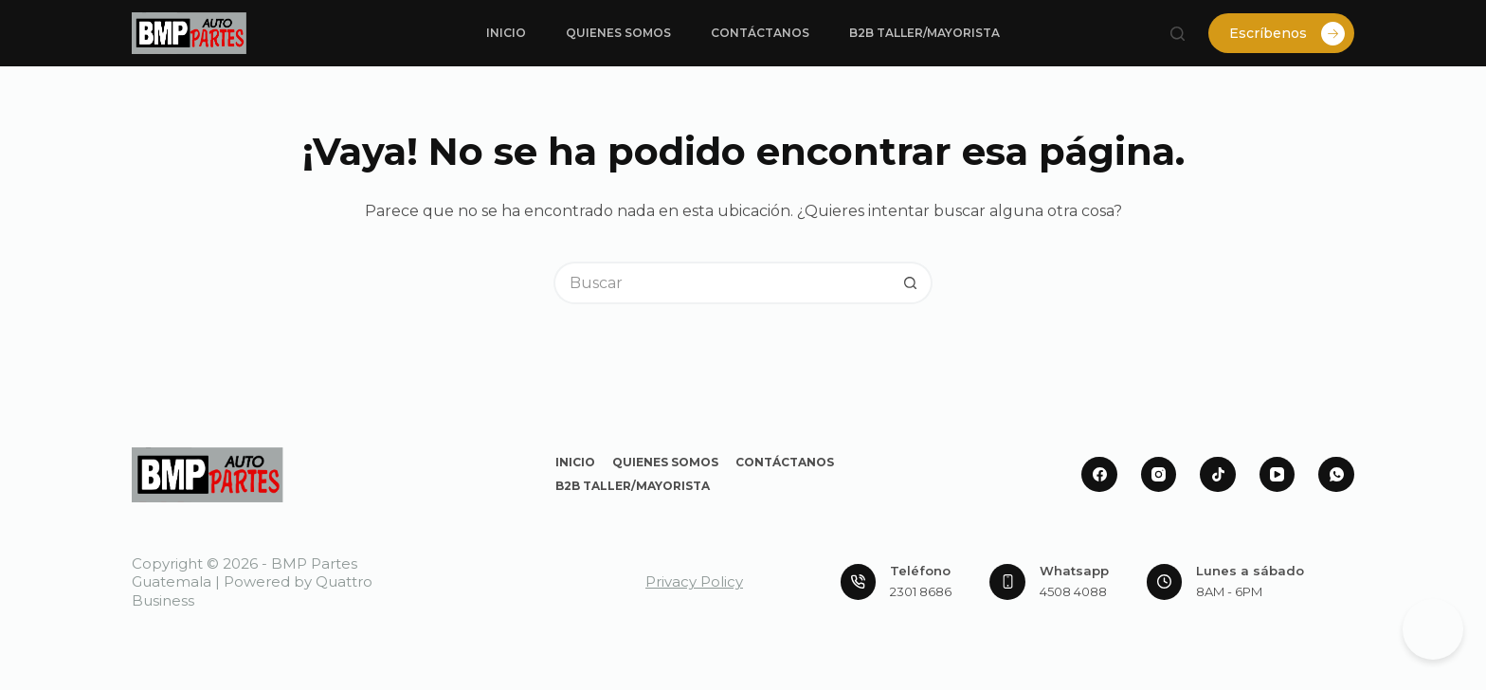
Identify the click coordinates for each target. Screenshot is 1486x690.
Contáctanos (760, 33)
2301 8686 (920, 591)
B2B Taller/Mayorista (924, 33)
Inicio (506, 33)
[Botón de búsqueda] (911, 283)
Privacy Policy (694, 581)
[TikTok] (1218, 475)
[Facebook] (1099, 475)
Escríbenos (1287, 33)
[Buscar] (1177, 34)
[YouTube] (1277, 475)
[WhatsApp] (1336, 475)
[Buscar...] (721, 283)
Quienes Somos (618, 33)
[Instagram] (1159, 475)
